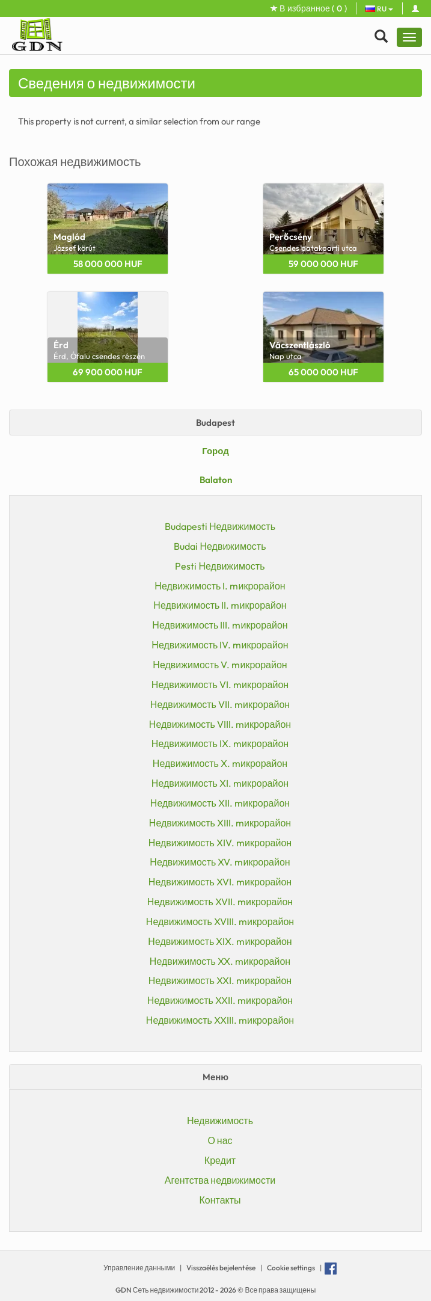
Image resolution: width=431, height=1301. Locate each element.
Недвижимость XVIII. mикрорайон (220, 921)
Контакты (219, 1200)
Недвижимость (220, 1121)
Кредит (220, 1160)
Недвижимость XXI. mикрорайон (220, 980)
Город (215, 451)
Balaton (216, 479)
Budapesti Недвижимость (220, 526)
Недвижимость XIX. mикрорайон (220, 941)
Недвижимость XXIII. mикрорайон (220, 1020)
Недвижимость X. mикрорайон (220, 763)
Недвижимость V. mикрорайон (220, 665)
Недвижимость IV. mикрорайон (219, 645)
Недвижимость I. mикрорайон (219, 586)
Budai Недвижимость (220, 546)
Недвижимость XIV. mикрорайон (220, 843)
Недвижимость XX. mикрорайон (220, 961)
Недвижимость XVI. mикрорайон (220, 882)
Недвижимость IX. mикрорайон (220, 743)
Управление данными (139, 1267)
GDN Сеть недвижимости (157, 1289)
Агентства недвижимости (220, 1180)
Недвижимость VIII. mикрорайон (220, 724)
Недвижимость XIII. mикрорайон (220, 823)
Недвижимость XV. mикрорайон (220, 862)
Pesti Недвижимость (219, 566)
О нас (219, 1140)
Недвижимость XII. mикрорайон (220, 803)
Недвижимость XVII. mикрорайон (220, 902)
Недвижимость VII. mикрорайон (220, 704)
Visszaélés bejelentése (220, 1267)
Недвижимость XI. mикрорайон (220, 783)
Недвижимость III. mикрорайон (219, 625)
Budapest (215, 422)
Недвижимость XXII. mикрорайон (220, 1000)
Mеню (215, 1077)
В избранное (309, 8)
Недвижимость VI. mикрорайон (220, 684)
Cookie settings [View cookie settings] (291, 1267)
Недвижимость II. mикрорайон (219, 605)
